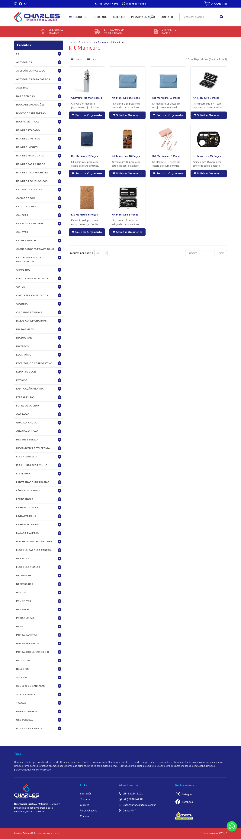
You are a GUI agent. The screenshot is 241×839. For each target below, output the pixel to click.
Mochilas (38, 558)
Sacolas (38, 677)
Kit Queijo (38, 474)
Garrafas (38, 414)
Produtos (80, 17)
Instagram (187, 794)
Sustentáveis (38, 694)
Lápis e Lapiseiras (38, 491)
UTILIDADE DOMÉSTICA (38, 728)
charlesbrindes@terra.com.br (139, 805)
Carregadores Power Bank (38, 249)
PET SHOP (38, 609)
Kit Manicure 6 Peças (125, 214)
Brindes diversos (38, 139)
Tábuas (38, 703)
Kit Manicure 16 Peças (126, 98)
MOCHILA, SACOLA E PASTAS (38, 550)
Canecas (38, 215)
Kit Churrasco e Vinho (38, 465)
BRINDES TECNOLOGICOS (38, 181)
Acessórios (38, 62)
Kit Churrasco (38, 457)
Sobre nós (100, 17)
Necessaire (38, 575)
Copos (38, 287)
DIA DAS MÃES (38, 329)
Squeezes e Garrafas (38, 686)
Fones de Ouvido (38, 406)
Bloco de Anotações (38, 105)
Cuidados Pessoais (38, 312)
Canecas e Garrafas (38, 224)
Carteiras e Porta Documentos (38, 259)
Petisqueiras (38, 618)
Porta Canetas (38, 635)
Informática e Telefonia (38, 448)
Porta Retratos (38, 643)
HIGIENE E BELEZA (38, 440)
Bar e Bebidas (38, 96)
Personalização (143, 17)
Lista (91, 59)
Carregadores (38, 240)
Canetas (38, 232)
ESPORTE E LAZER (38, 372)
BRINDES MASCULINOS (38, 156)
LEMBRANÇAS (38, 499)
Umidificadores (38, 711)
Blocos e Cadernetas (38, 113)
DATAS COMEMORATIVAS (38, 321)
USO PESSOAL (38, 720)
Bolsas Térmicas (38, 122)
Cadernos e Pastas (38, 190)
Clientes (119, 17)
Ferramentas (38, 397)
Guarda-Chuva (38, 423)
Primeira (192, 253)
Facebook (187, 802)
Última (220, 253)
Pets (38, 626)
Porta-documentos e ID (38, 652)
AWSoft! (223, 833)
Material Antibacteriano (38, 541)
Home (72, 42)
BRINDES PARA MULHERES (38, 173)
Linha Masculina (38, 524)
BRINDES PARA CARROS (38, 164)
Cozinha (38, 304)
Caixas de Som (38, 198)
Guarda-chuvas (38, 431)
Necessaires (38, 584)
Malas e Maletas (38, 533)
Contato (166, 17)
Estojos (38, 380)
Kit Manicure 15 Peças (207, 156)
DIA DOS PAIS (38, 338)
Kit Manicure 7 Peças (206, 98)
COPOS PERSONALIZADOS (38, 295)
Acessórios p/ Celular (38, 71)
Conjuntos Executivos (38, 278)
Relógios (38, 669)
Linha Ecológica (38, 508)
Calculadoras (38, 207)
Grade (76, 59)
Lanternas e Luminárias (38, 482)
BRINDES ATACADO (38, 130)
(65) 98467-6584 (133, 799)
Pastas (38, 592)
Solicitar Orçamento (87, 115)
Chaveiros (38, 270)
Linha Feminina (38, 516)
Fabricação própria (38, 389)
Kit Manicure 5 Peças (84, 214)
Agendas (38, 88)
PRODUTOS (38, 660)
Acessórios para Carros (38, 79)
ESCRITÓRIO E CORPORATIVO (38, 363)
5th (38, 54)
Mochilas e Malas (38, 567)
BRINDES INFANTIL (38, 147)
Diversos (38, 346)
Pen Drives (38, 601)
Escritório (38, 355)
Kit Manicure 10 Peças (166, 156)
